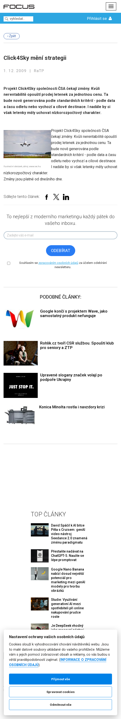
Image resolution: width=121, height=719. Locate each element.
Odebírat (60, 250)
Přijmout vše (60, 679)
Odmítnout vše (60, 704)
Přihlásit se (100, 18)
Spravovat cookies (61, 692)
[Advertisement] (60, 473)
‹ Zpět (11, 36)
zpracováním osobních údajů (58, 263)
